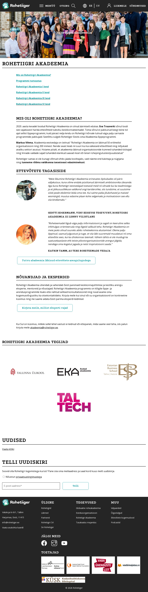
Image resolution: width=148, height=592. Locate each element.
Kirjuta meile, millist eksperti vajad (45, 308)
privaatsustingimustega (29, 476)
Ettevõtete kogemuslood (122, 517)
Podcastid (115, 522)
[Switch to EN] (98, 5)
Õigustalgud (116, 512)
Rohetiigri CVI (47, 522)
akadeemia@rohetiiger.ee (44, 327)
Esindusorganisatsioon (86, 512)
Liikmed (44, 512)
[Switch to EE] (90, 5)
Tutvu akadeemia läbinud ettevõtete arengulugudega (56, 260)
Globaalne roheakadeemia (88, 507)
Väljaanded (116, 507)
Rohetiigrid (46, 507)
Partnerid (45, 517)
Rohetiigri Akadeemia (86, 517)
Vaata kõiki (8, 449)
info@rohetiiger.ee (10, 522)
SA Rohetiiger (47, 527)
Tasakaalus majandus (86, 522)
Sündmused (138, 5)
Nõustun (24, 476)
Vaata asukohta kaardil (12, 527)
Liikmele (120, 5)
